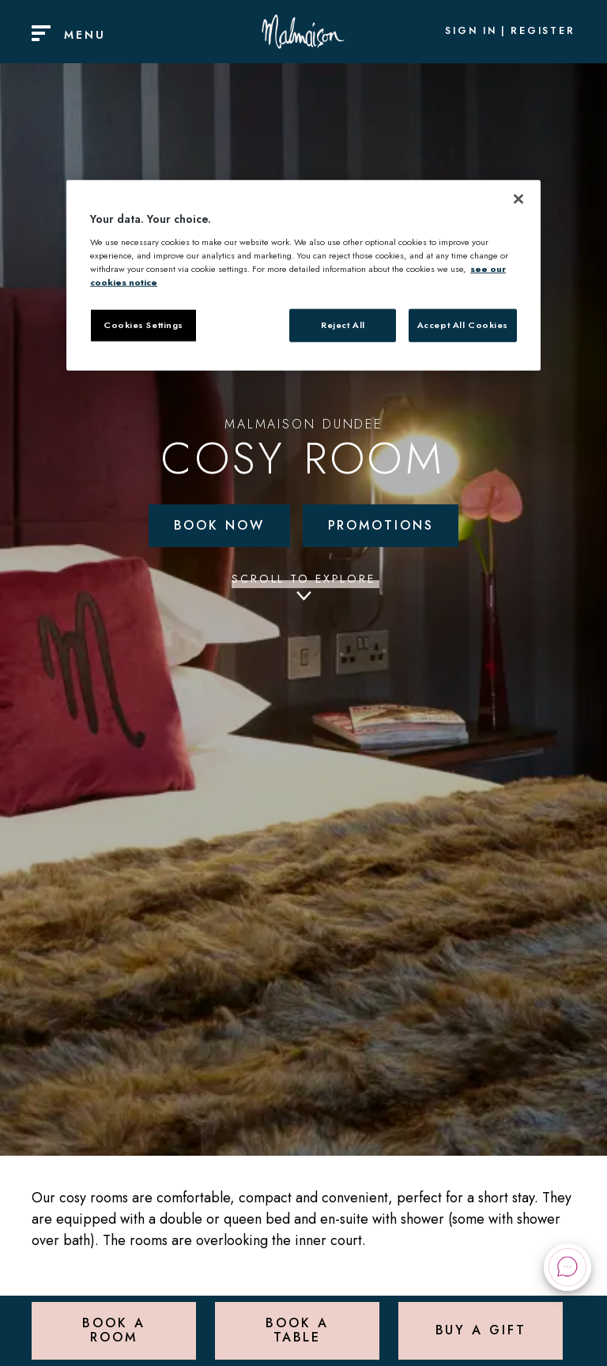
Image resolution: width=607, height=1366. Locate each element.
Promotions (381, 525)
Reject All (343, 325)
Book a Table (297, 1330)
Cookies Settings (143, 325)
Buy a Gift (480, 1330)
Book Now (219, 525)
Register (543, 31)
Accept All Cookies (462, 325)
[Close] (518, 199)
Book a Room (113, 1330)
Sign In (471, 31)
